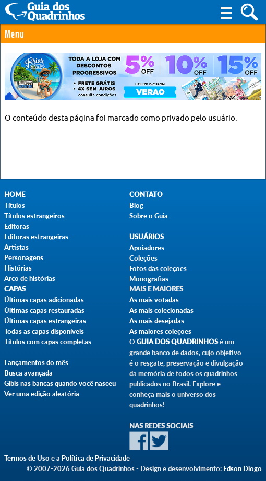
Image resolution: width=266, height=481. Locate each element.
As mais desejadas (156, 320)
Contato (146, 194)
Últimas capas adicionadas (44, 300)
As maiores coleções (160, 331)
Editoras (16, 226)
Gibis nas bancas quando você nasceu (60, 383)
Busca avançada (28, 373)
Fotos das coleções (158, 268)
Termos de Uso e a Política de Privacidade (67, 458)
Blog (136, 205)
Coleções (143, 258)
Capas (15, 289)
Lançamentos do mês (36, 362)
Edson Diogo (242, 468)
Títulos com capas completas (47, 341)
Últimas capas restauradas (44, 310)
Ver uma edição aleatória (41, 394)
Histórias (18, 268)
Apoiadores (146, 247)
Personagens (23, 257)
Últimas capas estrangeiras (45, 320)
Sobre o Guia (148, 216)
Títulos (14, 205)
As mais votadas (154, 300)
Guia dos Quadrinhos (177, 342)
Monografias (148, 279)
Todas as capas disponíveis (44, 331)
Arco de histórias (29, 278)
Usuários (146, 237)
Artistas (16, 247)
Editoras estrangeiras (36, 236)
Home (14, 194)
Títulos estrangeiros (34, 216)
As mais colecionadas (161, 310)
